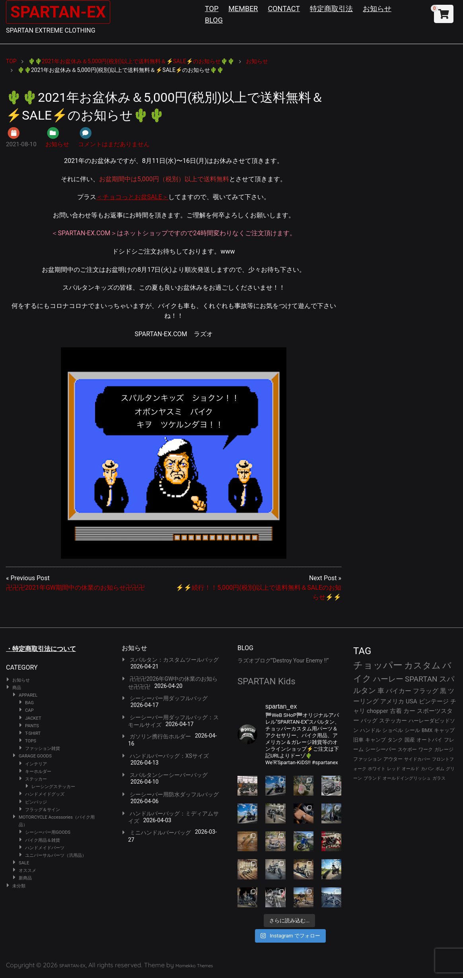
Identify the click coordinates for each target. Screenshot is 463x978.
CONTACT (284, 8)
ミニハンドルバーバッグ (160, 832)
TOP (211, 8)
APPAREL (28, 695)
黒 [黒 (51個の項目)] (443, 691)
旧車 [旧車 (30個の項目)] (358, 740)
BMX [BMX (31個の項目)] (427, 730)
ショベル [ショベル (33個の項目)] (392, 730)
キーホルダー (38, 771)
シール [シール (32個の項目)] (412, 730)
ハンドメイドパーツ (44, 847)
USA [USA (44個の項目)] (411, 701)
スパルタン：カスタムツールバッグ (174, 660)
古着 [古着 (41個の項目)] (396, 711)
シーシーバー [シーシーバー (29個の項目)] (380, 749)
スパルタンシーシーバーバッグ (169, 775)
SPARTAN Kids (266, 681)
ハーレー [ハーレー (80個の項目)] (388, 679)
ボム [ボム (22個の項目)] (440, 768)
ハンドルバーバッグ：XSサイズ (169, 756)
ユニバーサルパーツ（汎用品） (55, 855)
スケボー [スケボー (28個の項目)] (407, 749)
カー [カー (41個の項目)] (409, 711)
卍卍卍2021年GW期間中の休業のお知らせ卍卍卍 (75, 587)
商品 (16, 687)
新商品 (25, 878)
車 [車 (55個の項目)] (380, 691)
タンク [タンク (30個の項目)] (395, 740)
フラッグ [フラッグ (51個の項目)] (425, 691)
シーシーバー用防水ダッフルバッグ (174, 794)
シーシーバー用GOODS (47, 832)
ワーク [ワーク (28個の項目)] (425, 749)
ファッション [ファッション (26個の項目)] (367, 759)
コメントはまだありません (114, 144)
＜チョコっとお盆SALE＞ (132, 197)
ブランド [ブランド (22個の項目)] (372, 778)
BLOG (214, 20)
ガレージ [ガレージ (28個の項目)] (443, 749)
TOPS (30, 741)
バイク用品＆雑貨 (42, 840)
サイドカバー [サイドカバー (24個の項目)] (417, 759)
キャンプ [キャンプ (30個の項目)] (375, 740)
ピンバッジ (36, 802)
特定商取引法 (331, 8)
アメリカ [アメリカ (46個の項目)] (392, 701)
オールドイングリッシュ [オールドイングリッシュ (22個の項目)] (407, 778)
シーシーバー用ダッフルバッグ (169, 698)
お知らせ (377, 8)
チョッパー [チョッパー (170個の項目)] (378, 665)
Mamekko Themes (194, 965)
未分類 (18, 886)
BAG (29, 702)
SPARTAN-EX (58, 12)
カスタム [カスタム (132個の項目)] (422, 665)
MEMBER (243, 8)
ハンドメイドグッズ (44, 794)
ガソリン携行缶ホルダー (160, 736)
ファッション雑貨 (42, 748)
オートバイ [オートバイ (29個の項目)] (429, 740)
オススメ (27, 870)
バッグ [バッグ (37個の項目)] (369, 720)
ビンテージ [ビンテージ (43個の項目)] (434, 701)
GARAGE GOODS (35, 756)
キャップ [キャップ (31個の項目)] (444, 730)
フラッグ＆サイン (42, 809)
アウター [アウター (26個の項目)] (393, 759)
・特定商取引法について (41, 649)
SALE (24, 863)
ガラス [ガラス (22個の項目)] (438, 778)
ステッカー (36, 779)
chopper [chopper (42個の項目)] (377, 711)
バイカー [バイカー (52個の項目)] (398, 691)
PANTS (32, 725)
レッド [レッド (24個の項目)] (393, 768)
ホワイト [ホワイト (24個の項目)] (376, 768)
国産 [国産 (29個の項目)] (410, 740)
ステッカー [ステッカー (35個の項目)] (393, 720)
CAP (29, 710)
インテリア (36, 764)
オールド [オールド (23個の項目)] (410, 768)
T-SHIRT (33, 733)
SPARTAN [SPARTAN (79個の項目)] (421, 679)
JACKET (33, 718)
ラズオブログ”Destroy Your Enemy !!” (283, 660)
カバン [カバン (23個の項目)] (427, 768)
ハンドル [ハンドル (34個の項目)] (370, 730)
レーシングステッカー (53, 786)
